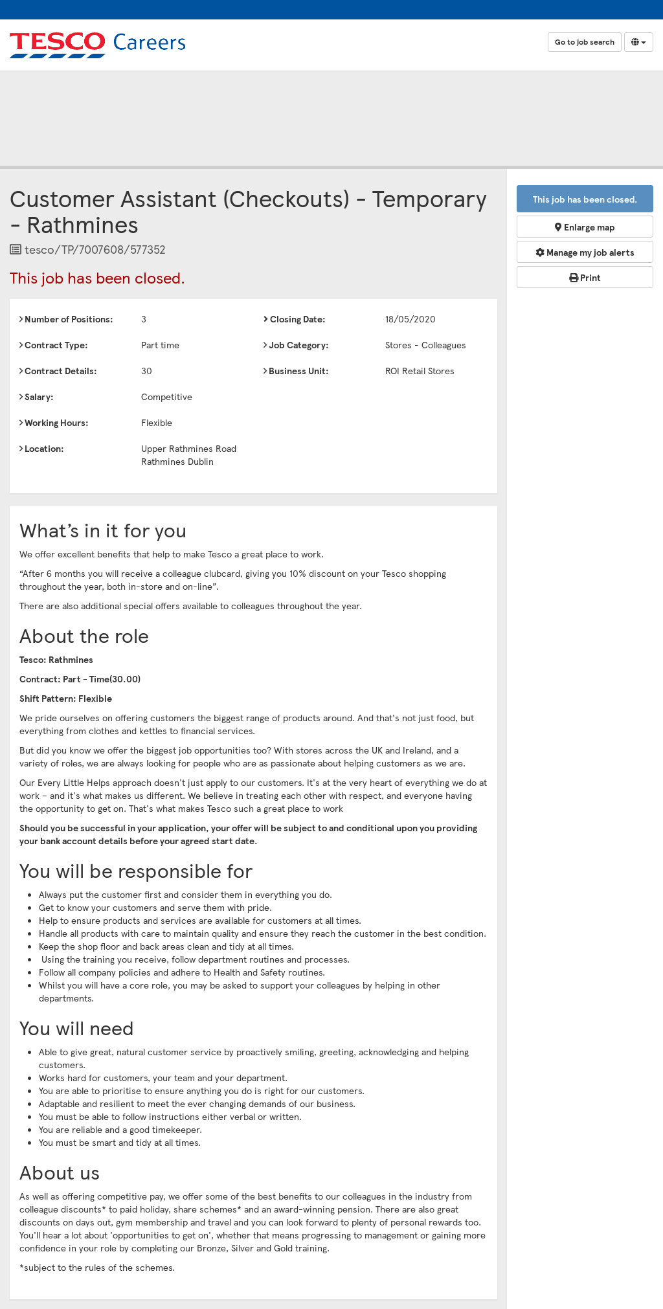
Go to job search (584, 41)
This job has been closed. (585, 198)
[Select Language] (638, 42)
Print (585, 277)
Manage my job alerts (585, 251)
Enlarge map (585, 226)
